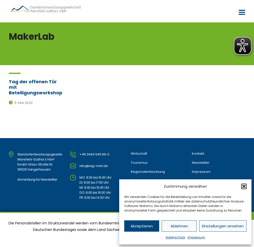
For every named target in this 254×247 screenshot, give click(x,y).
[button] (243, 186)
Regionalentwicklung (148, 172)
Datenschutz (175, 237)
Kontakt (198, 154)
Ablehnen (179, 226)
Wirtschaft (139, 154)
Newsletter (200, 163)
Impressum (196, 237)
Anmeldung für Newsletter (37, 179)
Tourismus (139, 163)
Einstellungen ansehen (223, 226)
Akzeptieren (142, 226)
